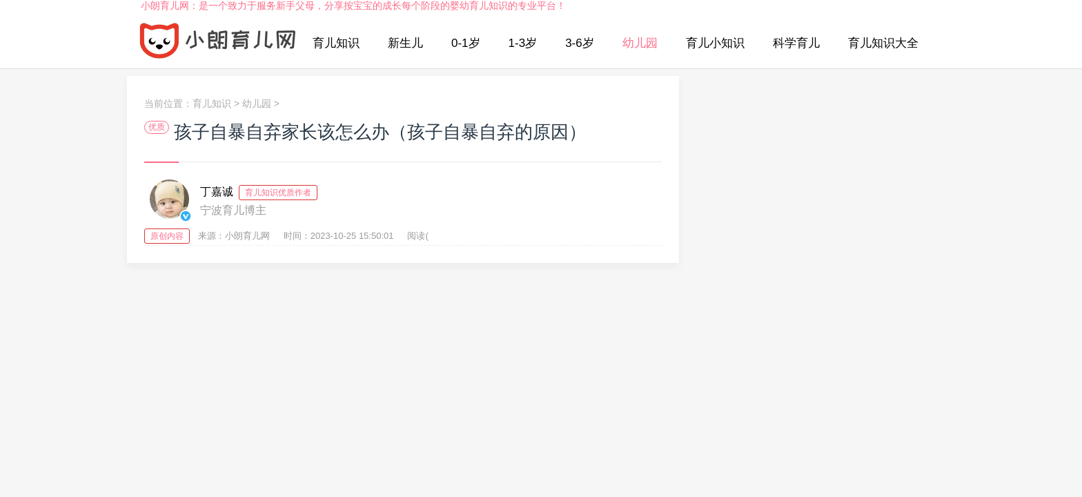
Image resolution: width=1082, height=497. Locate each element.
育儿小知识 (715, 43)
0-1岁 (465, 43)
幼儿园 (640, 43)
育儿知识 (336, 43)
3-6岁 (579, 43)
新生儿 (405, 43)
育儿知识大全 (883, 43)
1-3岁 (523, 43)
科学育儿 (796, 43)
